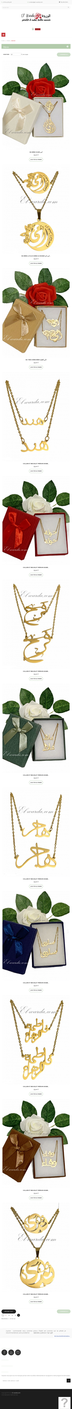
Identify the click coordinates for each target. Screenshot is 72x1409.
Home (3, 40)
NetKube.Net (14, 1395)
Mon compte (7, 1364)
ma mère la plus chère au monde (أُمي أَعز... (36, 256)
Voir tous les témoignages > (62, 1336)
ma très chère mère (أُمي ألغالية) (36, 360)
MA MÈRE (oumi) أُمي (36, 152)
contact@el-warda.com (35, 2)
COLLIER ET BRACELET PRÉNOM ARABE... (36, 463)
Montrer (6, 54)
